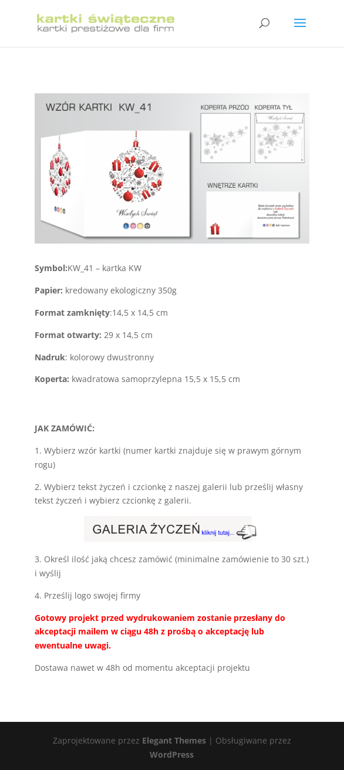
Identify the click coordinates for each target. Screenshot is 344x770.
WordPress (172, 754)
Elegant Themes (174, 740)
